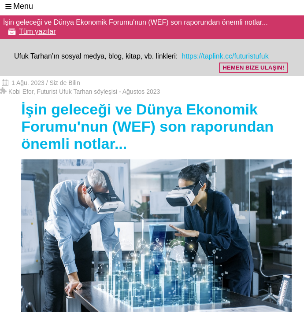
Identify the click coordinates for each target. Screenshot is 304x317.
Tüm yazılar (37, 31)
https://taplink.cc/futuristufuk (224, 56)
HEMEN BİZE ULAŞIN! (253, 67)
